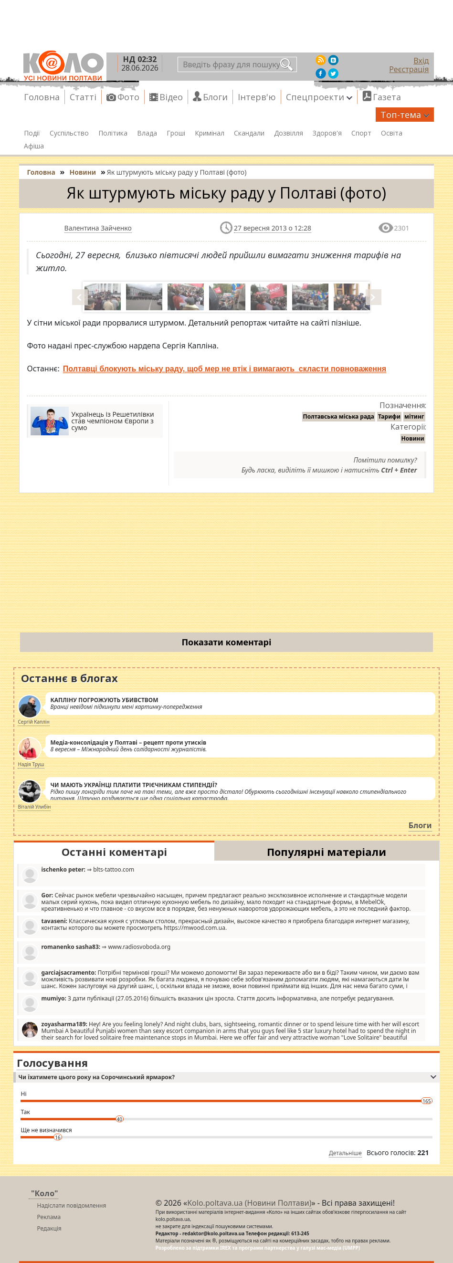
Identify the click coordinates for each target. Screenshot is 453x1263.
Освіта (391, 133)
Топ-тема (404, 114)
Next (374, 297)
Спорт (361, 133)
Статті (83, 97)
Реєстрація (409, 69)
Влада (147, 133)
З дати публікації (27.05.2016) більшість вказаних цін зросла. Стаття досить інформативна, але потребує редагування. (207, 1003)
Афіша (34, 146)
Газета (387, 97)
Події (32, 133)
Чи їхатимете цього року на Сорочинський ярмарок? (227, 1077)
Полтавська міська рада (338, 416)
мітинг (414, 416)
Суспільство (69, 133)
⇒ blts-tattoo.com (77, 874)
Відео (171, 97)
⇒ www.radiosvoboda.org (95, 952)
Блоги (215, 97)
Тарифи (389, 416)
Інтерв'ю (257, 97)
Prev (80, 297)
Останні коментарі (114, 851)
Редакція (49, 1228)
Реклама (49, 1217)
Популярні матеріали (326, 851)
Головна (42, 97)
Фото (128, 97)
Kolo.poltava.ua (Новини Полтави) (249, 1203)
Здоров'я (327, 133)
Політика (112, 133)
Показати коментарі (226, 642)
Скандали (249, 133)
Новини (412, 438)
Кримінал (209, 133)
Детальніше (345, 1153)
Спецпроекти (319, 97)
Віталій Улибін (34, 806)
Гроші (176, 133)
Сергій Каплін (33, 721)
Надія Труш (31, 764)
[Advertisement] (226, 565)
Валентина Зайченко (98, 227)
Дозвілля (288, 133)
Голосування (52, 1062)
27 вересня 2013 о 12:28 (272, 227)
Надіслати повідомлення (71, 1205)
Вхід (421, 60)
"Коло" (44, 1193)
